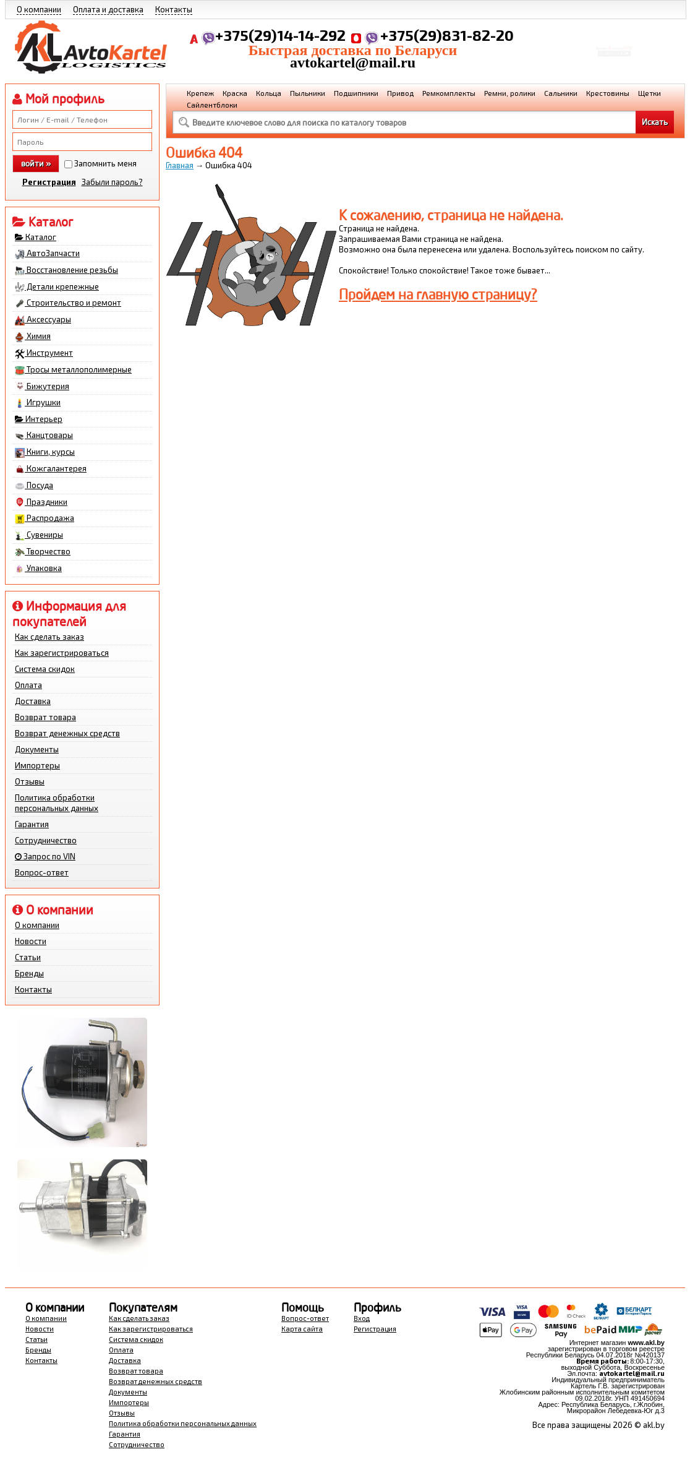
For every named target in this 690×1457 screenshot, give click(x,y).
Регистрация (49, 182)
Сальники (560, 92)
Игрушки (38, 402)
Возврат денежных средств (67, 733)
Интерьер (38, 419)
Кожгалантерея (51, 469)
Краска (235, 92)
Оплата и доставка (108, 9)
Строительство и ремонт (68, 303)
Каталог (35, 237)
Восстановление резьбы (66, 270)
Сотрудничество (46, 840)
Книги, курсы (45, 452)
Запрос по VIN (45, 856)
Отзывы (30, 781)
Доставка (33, 701)
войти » (36, 163)
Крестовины (607, 92)
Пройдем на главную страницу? (438, 294)
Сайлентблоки (212, 104)
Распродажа (44, 518)
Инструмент (44, 353)
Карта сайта (302, 1329)
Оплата (28, 685)
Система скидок (45, 669)
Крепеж (200, 92)
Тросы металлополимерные (73, 370)
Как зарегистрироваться (62, 653)
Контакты (173, 9)
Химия (33, 336)
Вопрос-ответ (42, 872)
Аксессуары (43, 319)
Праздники (41, 502)
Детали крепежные (57, 287)
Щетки (649, 92)
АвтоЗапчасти (47, 253)
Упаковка (38, 568)
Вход (362, 1318)
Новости (30, 941)
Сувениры (39, 535)
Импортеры (37, 765)
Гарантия (32, 824)
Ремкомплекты (448, 92)
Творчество (42, 551)
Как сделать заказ (49, 637)
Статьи (28, 957)
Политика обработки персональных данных (56, 803)
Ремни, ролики (509, 92)
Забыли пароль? (112, 182)
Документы (37, 749)
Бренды (29, 973)
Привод (400, 92)
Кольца (268, 92)
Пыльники (307, 92)
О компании (39, 9)
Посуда (34, 485)
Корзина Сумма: (614, 41)
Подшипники (356, 92)
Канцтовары (44, 435)
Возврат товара (45, 717)
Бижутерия (42, 386)
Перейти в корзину (614, 58)
